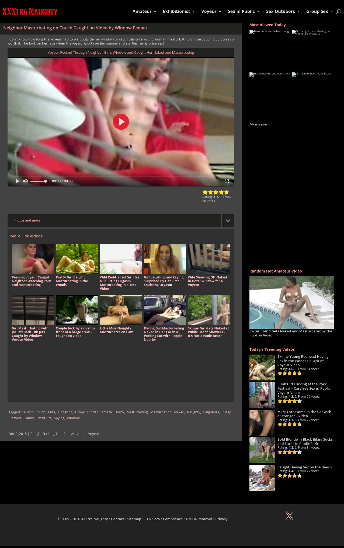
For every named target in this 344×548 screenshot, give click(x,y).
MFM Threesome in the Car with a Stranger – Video (304, 413)
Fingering (65, 412)
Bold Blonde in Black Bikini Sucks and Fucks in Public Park (305, 441)
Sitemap (134, 518)
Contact (117, 518)
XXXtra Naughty (94, 518)
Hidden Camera (99, 412)
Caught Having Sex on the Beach (304, 467)
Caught (27, 412)
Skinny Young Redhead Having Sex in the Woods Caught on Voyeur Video (303, 360)
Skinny (28, 418)
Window (73, 418)
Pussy (226, 412)
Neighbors (211, 412)
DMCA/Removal (199, 518)
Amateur (142, 11)
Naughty (193, 412)
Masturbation (161, 412)
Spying (59, 418)
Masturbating (137, 412)
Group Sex (317, 11)
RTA (147, 518)
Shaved (15, 418)
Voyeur (209, 11)
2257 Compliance (168, 518)
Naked (179, 412)
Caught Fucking (42, 433)
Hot (59, 433)
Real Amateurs (75, 433)
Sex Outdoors (280, 11)
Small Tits (43, 418)
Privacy (221, 518)
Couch (41, 412)
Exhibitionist (176, 11)
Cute (51, 412)
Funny (80, 412)
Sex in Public (241, 11)
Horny (119, 412)
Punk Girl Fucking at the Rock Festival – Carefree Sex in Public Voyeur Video (304, 388)
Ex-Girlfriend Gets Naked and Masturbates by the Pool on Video (290, 333)
